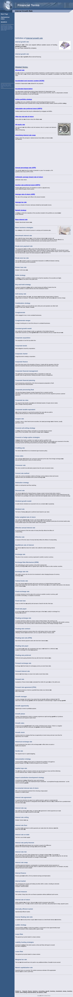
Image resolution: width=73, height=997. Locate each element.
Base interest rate (21, 219)
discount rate (19, 70)
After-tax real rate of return (24, 116)
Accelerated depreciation (24, 89)
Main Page (4, 14)
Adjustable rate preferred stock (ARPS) (28, 108)
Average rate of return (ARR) (25, 194)
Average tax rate (21, 202)
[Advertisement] (7, 55)
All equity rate (20, 124)
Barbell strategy (20, 210)
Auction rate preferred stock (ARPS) (27, 185)
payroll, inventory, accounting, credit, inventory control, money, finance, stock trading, (6, 86)
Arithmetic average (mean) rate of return (29, 177)
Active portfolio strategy (23, 99)
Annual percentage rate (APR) (25, 167)
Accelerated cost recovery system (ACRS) (29, 81)
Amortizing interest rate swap (25, 135)
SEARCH (4, 22)
